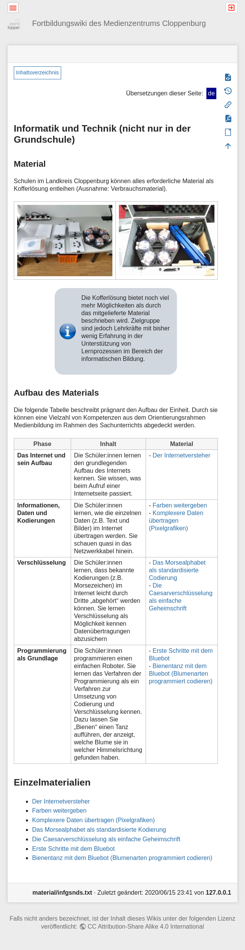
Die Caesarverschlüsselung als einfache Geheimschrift (106, 839)
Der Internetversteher (181, 455)
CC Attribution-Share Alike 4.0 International (146, 926)
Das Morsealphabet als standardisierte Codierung (177, 570)
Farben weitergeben (180, 505)
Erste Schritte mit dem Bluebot (73, 848)
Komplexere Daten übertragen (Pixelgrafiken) (176, 520)
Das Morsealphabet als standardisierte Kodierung (99, 829)
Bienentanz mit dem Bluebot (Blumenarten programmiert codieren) (181, 673)
